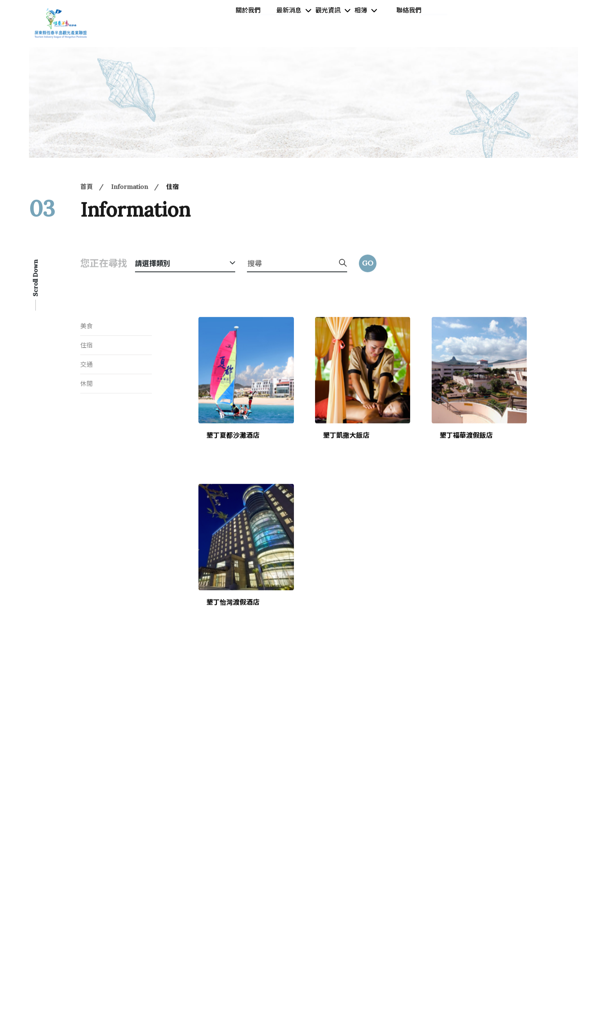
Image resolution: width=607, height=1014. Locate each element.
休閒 (86, 383)
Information (129, 208)
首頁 (86, 208)
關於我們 (232, 23)
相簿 (368, 23)
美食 (86, 326)
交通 (86, 364)
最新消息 (272, 23)
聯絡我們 (415, 23)
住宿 (172, 208)
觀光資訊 (323, 23)
